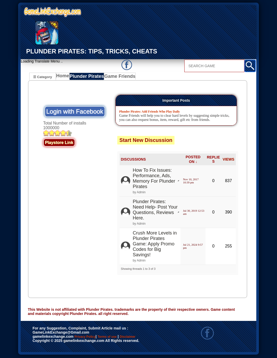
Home (64, 77)
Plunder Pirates (88, 77)
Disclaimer (44, 343)
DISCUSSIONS (133, 160)
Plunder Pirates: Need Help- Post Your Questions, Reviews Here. (155, 210)
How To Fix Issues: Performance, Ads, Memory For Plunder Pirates (154, 179)
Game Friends (119, 77)
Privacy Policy (90, 337)
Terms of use (122, 337)
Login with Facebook (74, 112)
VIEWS (228, 160)
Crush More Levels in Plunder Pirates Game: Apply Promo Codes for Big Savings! (155, 244)
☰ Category (42, 77)
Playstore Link (59, 143)
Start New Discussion (145, 141)
